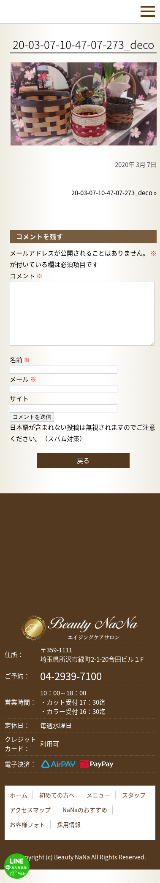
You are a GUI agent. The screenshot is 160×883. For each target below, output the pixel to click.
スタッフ (134, 808)
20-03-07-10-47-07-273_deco (111, 192)
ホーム (18, 808)
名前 (20, 373)
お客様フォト (27, 838)
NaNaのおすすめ (84, 823)
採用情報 (69, 838)
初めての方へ (57, 808)
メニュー (98, 808)
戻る (83, 474)
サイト (19, 412)
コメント (26, 275)
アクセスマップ (30, 823)
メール (23, 392)
